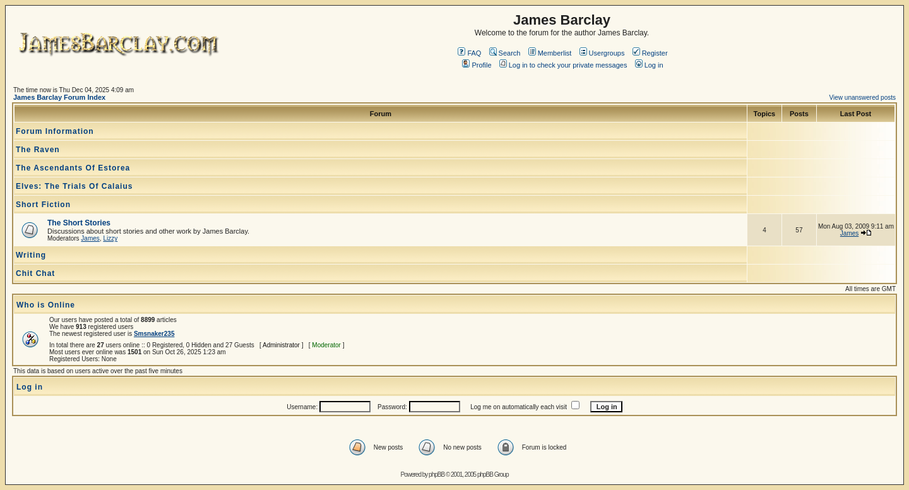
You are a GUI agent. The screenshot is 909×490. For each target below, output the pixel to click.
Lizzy (110, 238)
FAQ (469, 53)
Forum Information (55, 131)
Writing (31, 255)
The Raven (38, 149)
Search (505, 53)
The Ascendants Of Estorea (73, 168)
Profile (476, 65)
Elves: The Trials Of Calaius (74, 186)
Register (650, 53)
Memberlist (550, 53)
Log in (649, 65)
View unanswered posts (862, 97)
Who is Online (45, 305)
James (90, 238)
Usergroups (602, 53)
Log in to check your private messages (563, 65)
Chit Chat (35, 273)
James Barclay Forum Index (59, 97)
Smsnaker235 (154, 333)
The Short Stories (78, 222)
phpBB (436, 474)
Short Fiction (43, 204)
